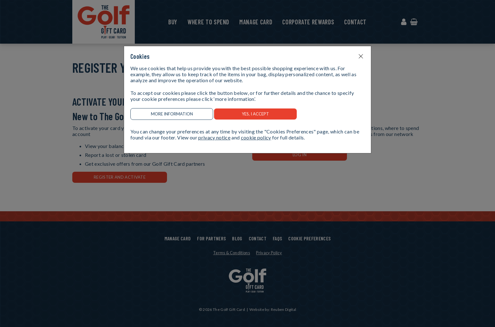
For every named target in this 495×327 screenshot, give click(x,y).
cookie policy (256, 137)
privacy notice (214, 137)
